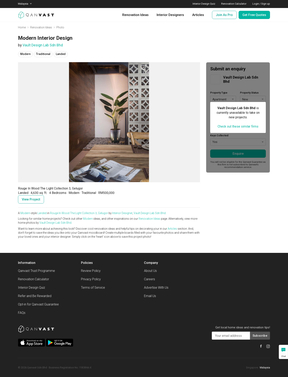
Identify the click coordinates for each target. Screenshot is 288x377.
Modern (25, 213)
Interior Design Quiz (31, 287)
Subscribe (260, 335)
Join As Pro (224, 15)
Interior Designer (122, 213)
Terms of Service (93, 287)
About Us (150, 271)
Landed (42, 213)
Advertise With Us (156, 287)
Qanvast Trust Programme (36, 271)
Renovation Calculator (33, 279)
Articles (198, 15)
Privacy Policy (91, 279)
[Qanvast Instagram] (268, 346)
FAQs (21, 313)
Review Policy (91, 271)
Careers (149, 279)
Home (22, 27)
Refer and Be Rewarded (34, 296)
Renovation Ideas (135, 15)
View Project (31, 199)
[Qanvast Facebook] (261, 346)
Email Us (150, 296)
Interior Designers (170, 15)
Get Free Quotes (254, 15)
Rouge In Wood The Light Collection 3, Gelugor (79, 213)
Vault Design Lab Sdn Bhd (43, 45)
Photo (60, 27)
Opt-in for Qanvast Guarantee (38, 304)
